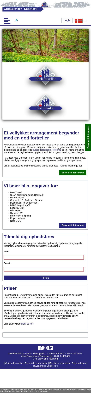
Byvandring (39, 366)
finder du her (27, 323)
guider (36, 150)
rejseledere (45, 150)
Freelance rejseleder (59, 363)
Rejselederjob (79, 363)
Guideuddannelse (14, 363)
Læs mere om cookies (40, 391)
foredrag (57, 150)
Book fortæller (45, 78)
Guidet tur (51, 366)
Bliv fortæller (45, 108)
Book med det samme (72, 173)
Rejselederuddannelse (36, 363)
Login (67, 20)
